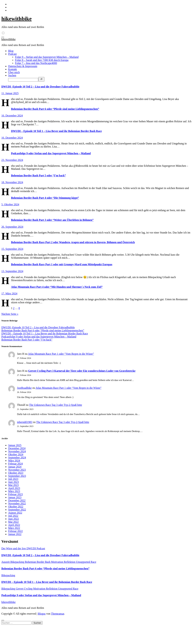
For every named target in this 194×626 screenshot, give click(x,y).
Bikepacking (17, 561)
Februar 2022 (15, 531)
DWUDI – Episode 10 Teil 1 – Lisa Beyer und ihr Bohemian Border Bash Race (56, 131)
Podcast (12, 53)
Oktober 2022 (15, 506)
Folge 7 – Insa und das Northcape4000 (36, 63)
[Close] (2, 620)
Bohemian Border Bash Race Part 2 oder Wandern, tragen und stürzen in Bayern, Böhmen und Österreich (73, 242)
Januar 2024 (14, 466)
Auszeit (5, 561)
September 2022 (17, 509)
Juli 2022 (13, 515)
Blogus (41, 613)
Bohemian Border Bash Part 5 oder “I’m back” (38, 175)
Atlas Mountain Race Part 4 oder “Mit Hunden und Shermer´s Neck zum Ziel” (57, 286)
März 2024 (14, 460)
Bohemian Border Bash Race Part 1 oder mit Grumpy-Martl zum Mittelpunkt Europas (61, 264)
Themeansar (57, 613)
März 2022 (14, 528)
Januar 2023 (14, 497)
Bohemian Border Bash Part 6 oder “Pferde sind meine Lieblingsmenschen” (55, 108)
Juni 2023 (13, 482)
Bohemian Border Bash (38, 561)
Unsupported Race (86, 561)
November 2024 (17, 451)
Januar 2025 (14, 445)
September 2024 (17, 457)
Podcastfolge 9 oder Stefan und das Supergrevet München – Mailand (51, 153)
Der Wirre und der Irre (14, 548)
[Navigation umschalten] (2, 37)
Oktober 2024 (15, 454)
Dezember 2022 (17, 500)
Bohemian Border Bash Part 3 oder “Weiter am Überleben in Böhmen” (52, 219)
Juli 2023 (13, 479)
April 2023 (14, 488)
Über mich (14, 72)
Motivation (57, 561)
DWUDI (32, 548)
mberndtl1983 (24, 422)
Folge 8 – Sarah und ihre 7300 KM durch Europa (41, 60)
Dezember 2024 (17, 448)
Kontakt (12, 69)
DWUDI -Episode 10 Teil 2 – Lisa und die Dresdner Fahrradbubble (40, 86)
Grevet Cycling (24, 588)
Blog (10, 50)
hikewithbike (16, 18)
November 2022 (17, 503)
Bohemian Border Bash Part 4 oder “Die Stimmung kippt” (45, 197)
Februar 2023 (15, 494)
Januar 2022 (14, 534)
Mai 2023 (13, 485)
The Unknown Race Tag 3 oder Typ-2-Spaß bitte (55, 404)
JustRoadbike (24, 387)
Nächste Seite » (9, 313)
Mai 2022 (13, 521)
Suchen (12, 75)
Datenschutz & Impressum (22, 66)
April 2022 (14, 524)
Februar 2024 (15, 463)
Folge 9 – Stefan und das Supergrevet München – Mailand (46, 57)
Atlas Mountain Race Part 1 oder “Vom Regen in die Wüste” (61, 353)
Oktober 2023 (15, 472)
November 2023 (17, 469)
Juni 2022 (13, 518)
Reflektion (70, 561)
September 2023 (17, 475)
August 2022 (15, 512)
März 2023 (14, 491)
